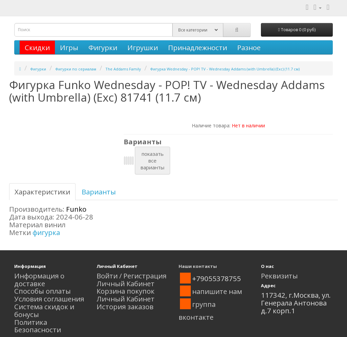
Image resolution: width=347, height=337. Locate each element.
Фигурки (102, 47)
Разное (249, 47)
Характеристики (42, 191)
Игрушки (142, 47)
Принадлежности (197, 47)
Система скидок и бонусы (44, 310)
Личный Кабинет (126, 283)
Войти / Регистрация (131, 275)
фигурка (46, 232)
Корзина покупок (126, 291)
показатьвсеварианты (152, 160)
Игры (69, 47)
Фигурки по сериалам (75, 68)
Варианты (99, 191)
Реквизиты (279, 275)
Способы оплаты (42, 291)
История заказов (125, 306)
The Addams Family (123, 68)
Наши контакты (198, 266)
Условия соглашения (49, 298)
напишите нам (217, 291)
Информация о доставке (39, 279)
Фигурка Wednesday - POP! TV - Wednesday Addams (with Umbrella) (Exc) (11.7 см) (225, 68)
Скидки (37, 47)
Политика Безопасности (37, 326)
